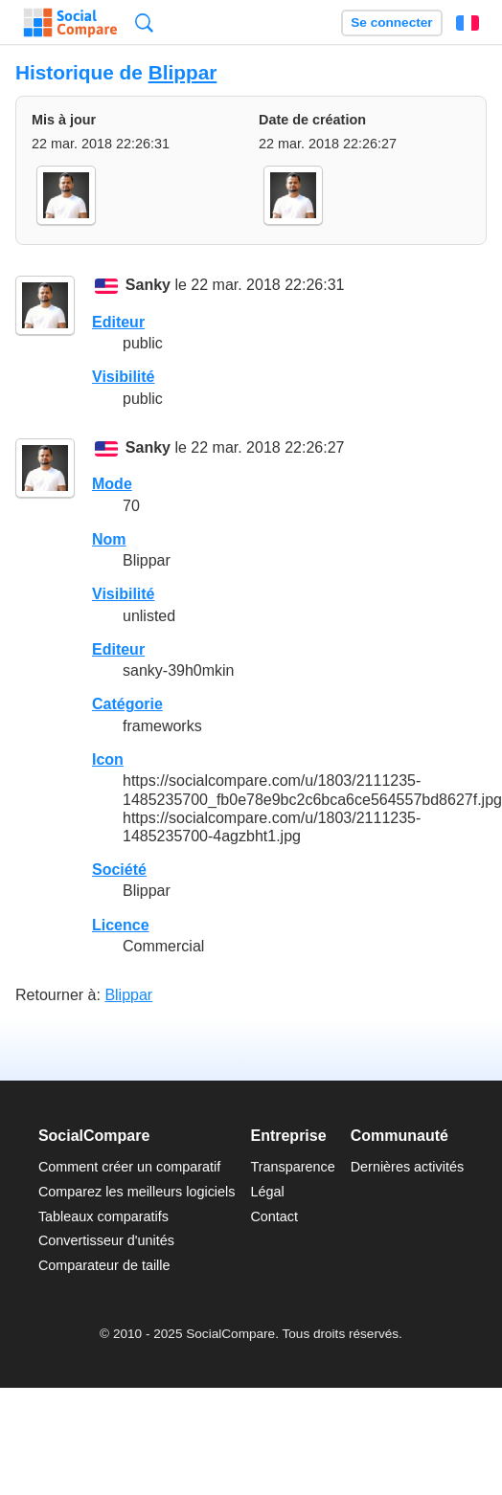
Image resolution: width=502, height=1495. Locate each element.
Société (119, 869)
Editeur (118, 322)
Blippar (182, 72)
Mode (112, 484)
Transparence (292, 1166)
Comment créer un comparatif (129, 1166)
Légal (267, 1191)
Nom (109, 539)
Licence (120, 925)
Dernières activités (407, 1166)
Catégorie (127, 704)
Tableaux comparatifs (103, 1216)
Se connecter (391, 22)
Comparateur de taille (104, 1265)
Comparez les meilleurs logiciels (137, 1191)
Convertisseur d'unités (106, 1240)
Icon (108, 759)
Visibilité (123, 376)
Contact (274, 1216)
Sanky (148, 286)
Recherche (144, 22)
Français (467, 23)
